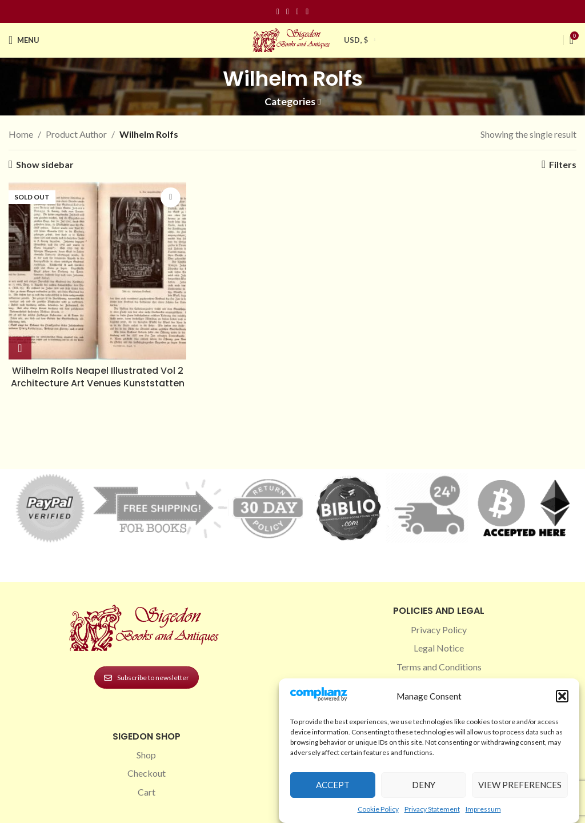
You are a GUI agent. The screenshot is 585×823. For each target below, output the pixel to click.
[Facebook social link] (278, 11)
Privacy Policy (439, 629)
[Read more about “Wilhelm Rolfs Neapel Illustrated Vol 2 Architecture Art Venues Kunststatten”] (20, 348)
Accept (333, 785)
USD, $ (356, 40)
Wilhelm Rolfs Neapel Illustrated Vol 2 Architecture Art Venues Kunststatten (98, 377)
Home (21, 134)
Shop (146, 754)
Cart (146, 791)
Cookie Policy (378, 809)
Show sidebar (45, 164)
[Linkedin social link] (307, 11)
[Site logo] (292, 38)
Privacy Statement (432, 809)
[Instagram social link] (287, 11)
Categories (290, 102)
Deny (423, 785)
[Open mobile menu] (24, 40)
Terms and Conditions (439, 666)
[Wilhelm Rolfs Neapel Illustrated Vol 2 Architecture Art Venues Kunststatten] (97, 270)
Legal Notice (439, 647)
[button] (562, 696)
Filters (562, 164)
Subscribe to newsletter (146, 677)
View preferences (520, 785)
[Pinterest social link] (297, 11)
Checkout (146, 773)
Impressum (483, 809)
